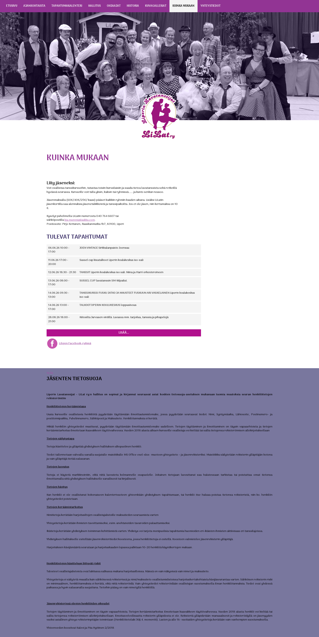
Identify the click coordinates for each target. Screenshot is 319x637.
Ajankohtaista (34, 6)
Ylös (50, 373)
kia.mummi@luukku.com (79, 220)
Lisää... (124, 333)
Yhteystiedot (211, 6)
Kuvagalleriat (155, 6)
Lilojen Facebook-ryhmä (75, 343)
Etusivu (11, 6)
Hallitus (94, 6)
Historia (133, 6)
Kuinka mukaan (183, 6)
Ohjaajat (114, 6)
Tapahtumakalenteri (66, 6)
